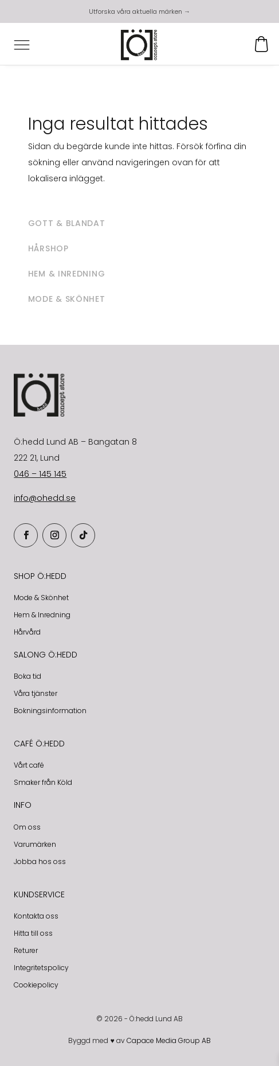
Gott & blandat (66, 223)
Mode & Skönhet (41, 597)
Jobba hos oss (40, 861)
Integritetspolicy (41, 967)
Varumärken (35, 844)
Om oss (27, 827)
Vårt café (29, 765)
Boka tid (27, 676)
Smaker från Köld (43, 782)
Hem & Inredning (42, 615)
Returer (26, 950)
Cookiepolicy (36, 985)
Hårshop (48, 248)
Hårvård (27, 632)
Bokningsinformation (50, 710)
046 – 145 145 (40, 474)
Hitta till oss (33, 933)
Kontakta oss (36, 916)
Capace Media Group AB (169, 1040)
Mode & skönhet (66, 299)
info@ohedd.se (45, 498)
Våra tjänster (35, 693)
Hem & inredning (66, 273)
